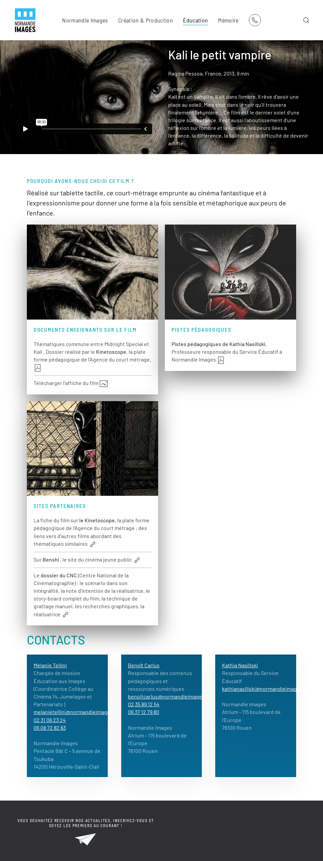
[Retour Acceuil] (25, 20)
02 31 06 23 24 (50, 720)
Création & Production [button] (145, 20)
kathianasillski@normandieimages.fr (265, 688)
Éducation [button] (195, 20)
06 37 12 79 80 (143, 712)
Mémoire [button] (228, 20)
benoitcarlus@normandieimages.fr (169, 696)
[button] (306, 20)
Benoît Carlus (143, 665)
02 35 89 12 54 (143, 704)
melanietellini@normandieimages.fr (76, 712)
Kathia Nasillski (240, 665)
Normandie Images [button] (85, 20)
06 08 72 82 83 (50, 727)
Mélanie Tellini (50, 665)
